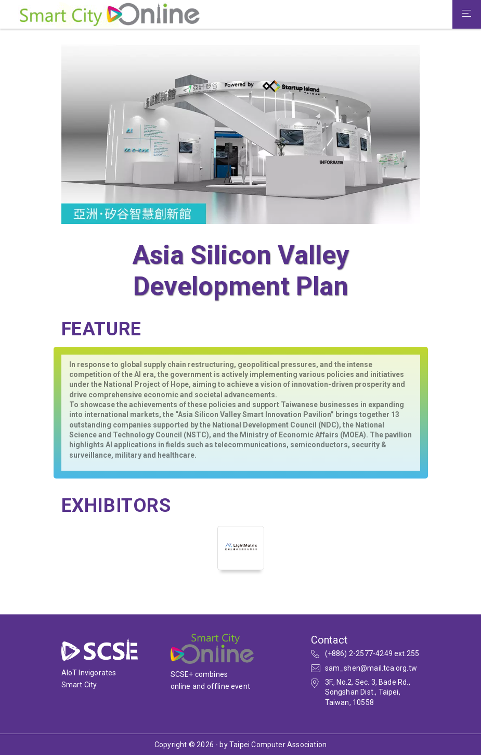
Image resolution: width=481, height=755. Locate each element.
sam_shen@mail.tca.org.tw (371, 668)
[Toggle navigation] (466, 14)
